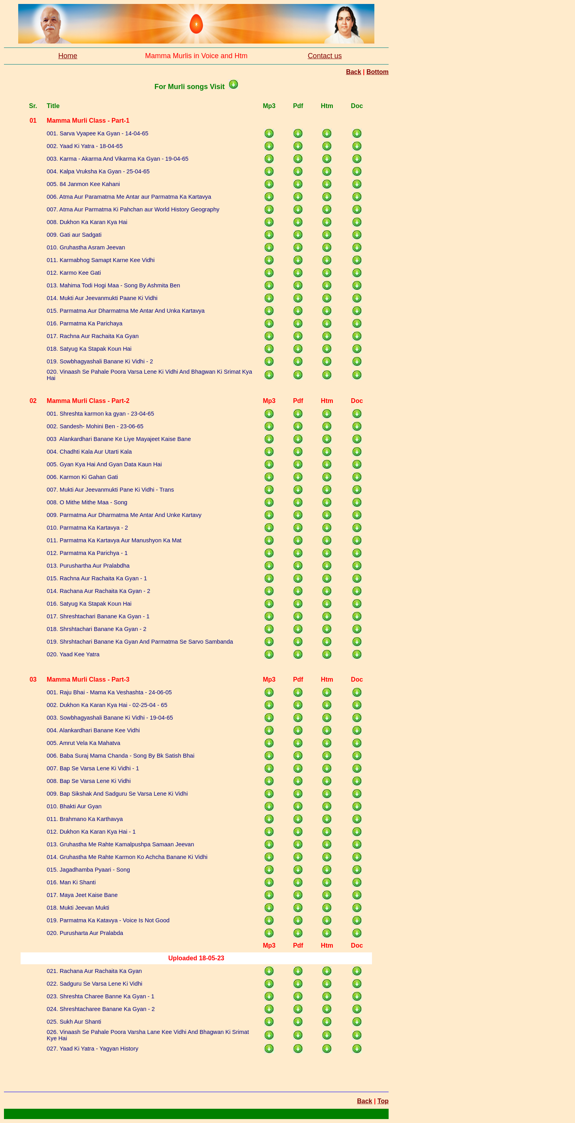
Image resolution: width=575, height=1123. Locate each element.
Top (383, 1101)
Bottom (377, 71)
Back (353, 71)
